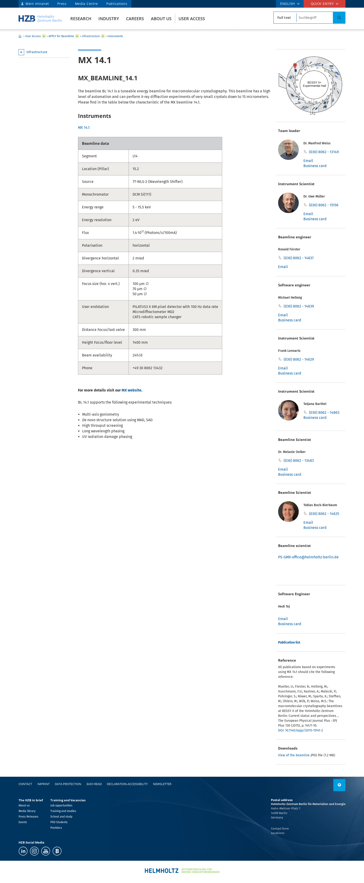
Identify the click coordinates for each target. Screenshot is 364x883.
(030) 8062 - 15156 (323, 205)
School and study (61, 816)
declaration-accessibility (127, 784)
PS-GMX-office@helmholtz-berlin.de (308, 557)
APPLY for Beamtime (61, 36)
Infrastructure (91, 36)
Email (308, 160)
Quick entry (322, 3)
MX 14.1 (84, 127)
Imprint (43, 784)
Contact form (280, 828)
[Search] (339, 18)
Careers (135, 18)
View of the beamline (294, 755)
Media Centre (86, 3)
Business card (315, 166)
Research (80, 18)
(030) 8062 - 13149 (324, 152)
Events (23, 822)
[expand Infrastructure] (103, 36)
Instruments (115, 36)
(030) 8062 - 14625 (324, 513)
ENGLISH (287, 3)
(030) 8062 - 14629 (299, 359)
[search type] (285, 17)
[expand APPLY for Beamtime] (77, 36)
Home (20, 36)
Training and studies (63, 811)
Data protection (68, 784)
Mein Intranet (37, 3)
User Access (192, 18)
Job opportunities (61, 805)
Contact (25, 784)
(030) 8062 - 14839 (299, 306)
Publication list (289, 642)
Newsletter (162, 784)
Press (62, 3)
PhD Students (59, 822)
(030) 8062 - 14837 (299, 258)
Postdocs (56, 827)
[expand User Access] (44, 36)
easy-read (94, 784)
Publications (116, 3)
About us (161, 18)
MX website (131, 390)
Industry (108, 18)
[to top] (339, 785)
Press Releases (28, 816)
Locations (277, 833)
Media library (27, 811)
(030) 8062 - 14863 (324, 412)
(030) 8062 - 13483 (299, 460)
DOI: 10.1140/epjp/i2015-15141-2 (300, 730)
